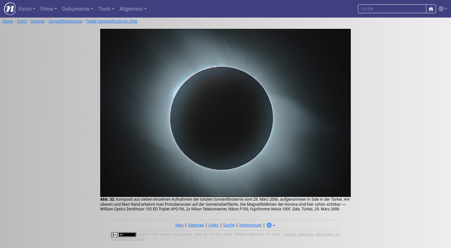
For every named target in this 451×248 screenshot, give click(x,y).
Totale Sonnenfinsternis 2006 (111, 21)
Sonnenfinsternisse (65, 21)
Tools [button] (104, 8)
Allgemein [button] (131, 8)
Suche (229, 225)
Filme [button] (46, 8)
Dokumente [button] (76, 8)
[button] (441, 9)
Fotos (22, 21)
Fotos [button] (25, 8)
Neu (179, 225)
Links (214, 225)
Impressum (250, 225)
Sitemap (196, 225)
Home (8, 21)
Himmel (37, 21)
